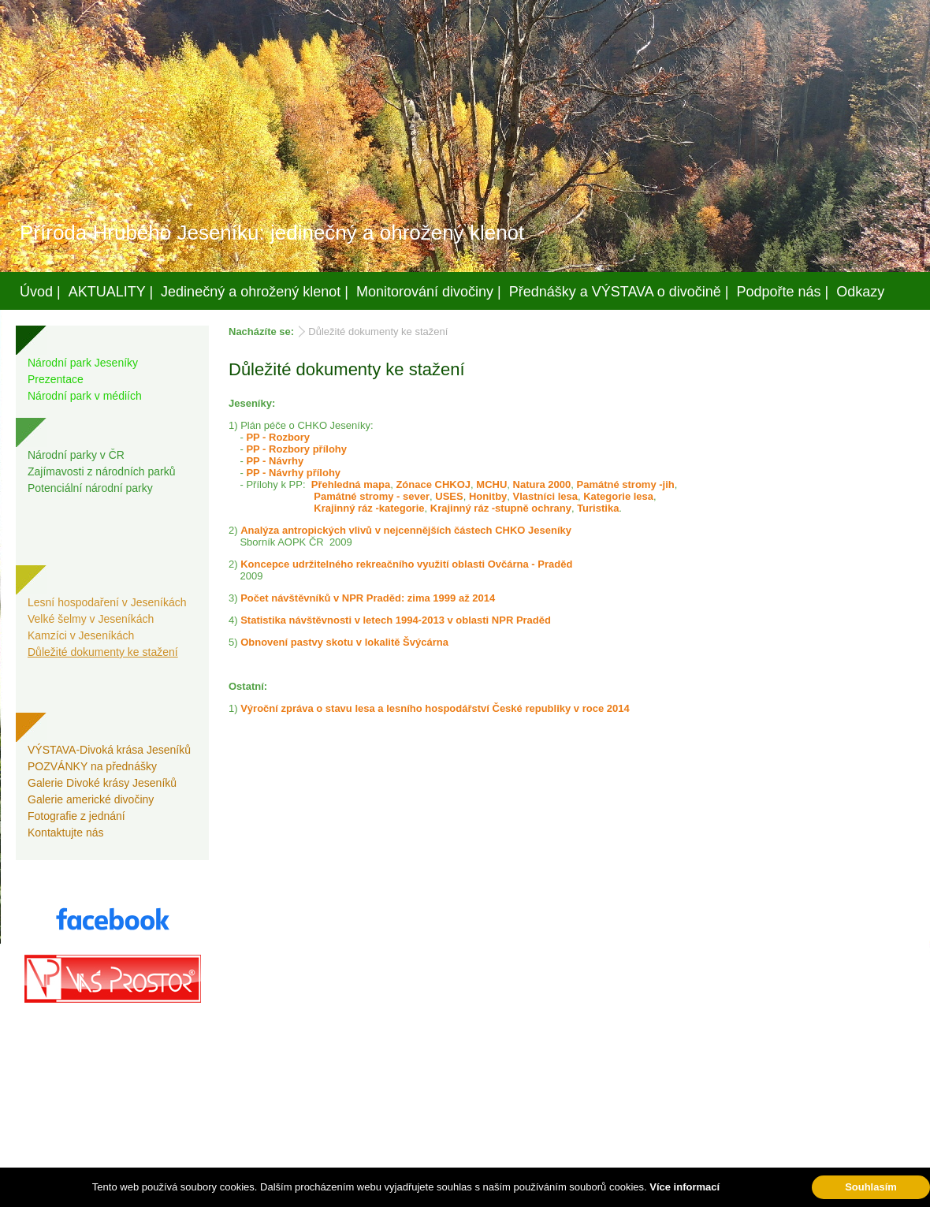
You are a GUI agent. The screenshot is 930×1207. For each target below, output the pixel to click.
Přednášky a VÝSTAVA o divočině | (619, 292)
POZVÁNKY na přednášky (92, 766)
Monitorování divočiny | (428, 292)
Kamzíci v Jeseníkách (81, 635)
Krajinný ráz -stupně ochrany (500, 508)
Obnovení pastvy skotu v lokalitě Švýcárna (344, 642)
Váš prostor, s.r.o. (450, 1192)
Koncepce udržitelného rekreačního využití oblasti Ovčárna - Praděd (406, 564)
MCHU (491, 484)
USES (449, 496)
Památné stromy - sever (372, 496)
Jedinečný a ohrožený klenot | (254, 292)
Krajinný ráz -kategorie (369, 508)
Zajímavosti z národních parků (102, 471)
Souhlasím (871, 1187)
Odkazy (860, 292)
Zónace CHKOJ (433, 484)
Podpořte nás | (783, 292)
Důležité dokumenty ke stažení (103, 652)
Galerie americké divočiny (91, 799)
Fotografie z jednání (76, 816)
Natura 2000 (542, 484)
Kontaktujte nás (66, 832)
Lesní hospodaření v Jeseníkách (107, 602)
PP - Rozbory (278, 437)
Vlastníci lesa (545, 496)
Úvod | (40, 292)
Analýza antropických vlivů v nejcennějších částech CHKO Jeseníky (405, 530)
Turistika (598, 508)
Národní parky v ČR (76, 455)
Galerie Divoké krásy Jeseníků (102, 783)
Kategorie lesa (618, 496)
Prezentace (56, 379)
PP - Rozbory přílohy (296, 449)
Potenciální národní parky (90, 488)
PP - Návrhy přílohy (293, 473)
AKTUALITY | (111, 292)
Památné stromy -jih (625, 484)
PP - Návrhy (274, 461)
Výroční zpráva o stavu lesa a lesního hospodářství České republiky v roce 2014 (435, 708)
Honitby (488, 496)
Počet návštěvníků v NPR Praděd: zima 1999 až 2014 (367, 598)
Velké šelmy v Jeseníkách (91, 619)
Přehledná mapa (350, 484)
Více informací (684, 1187)
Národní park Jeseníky (83, 362)
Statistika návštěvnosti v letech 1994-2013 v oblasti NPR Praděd (395, 620)
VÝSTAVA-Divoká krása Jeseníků (109, 749)
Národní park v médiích (85, 395)
